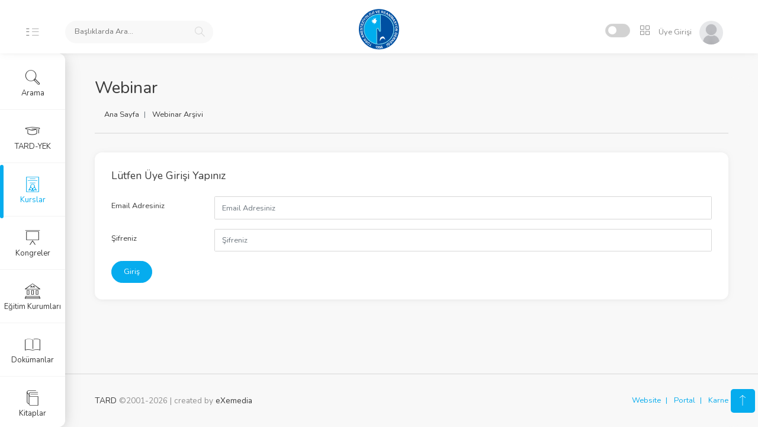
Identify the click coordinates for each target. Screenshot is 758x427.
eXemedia (234, 400)
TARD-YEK (33, 137)
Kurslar (33, 190)
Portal (684, 400)
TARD (106, 400)
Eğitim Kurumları (32, 297)
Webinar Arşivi (177, 114)
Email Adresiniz (138, 205)
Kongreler (32, 244)
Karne (718, 400)
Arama (32, 83)
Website (646, 400)
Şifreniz (124, 238)
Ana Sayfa (121, 114)
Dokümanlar (32, 350)
